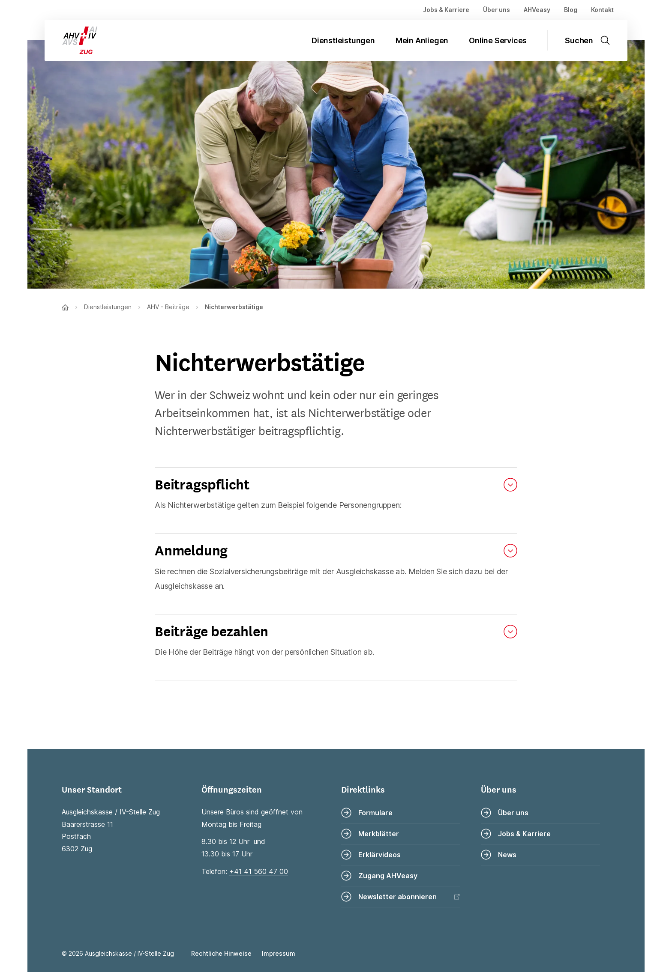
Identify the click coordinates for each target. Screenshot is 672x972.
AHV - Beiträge (168, 306)
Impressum (278, 953)
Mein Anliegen (422, 40)
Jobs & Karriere (446, 9)
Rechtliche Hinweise (221, 953)
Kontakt (602, 9)
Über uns (496, 9)
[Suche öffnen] (592, 40)
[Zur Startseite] (72, 40)
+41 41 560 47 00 (258, 871)
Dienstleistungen (343, 40)
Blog (570, 9)
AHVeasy (537, 9)
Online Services (498, 40)
